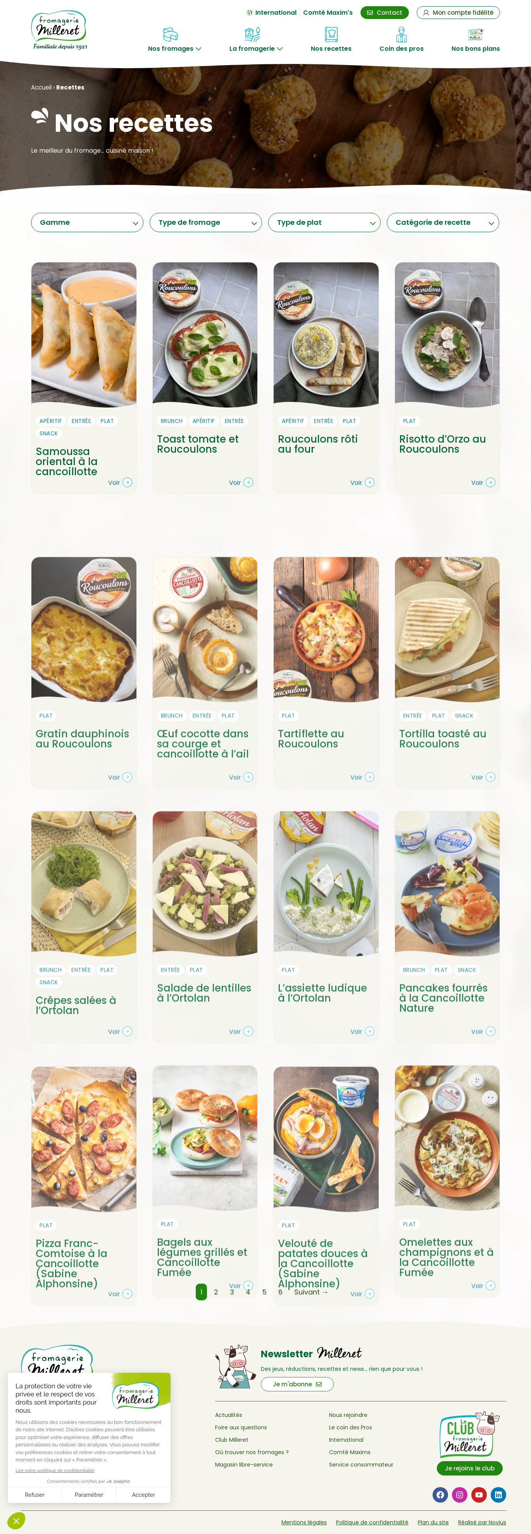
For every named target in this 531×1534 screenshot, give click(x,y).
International (346, 1440)
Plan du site (433, 1522)
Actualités (228, 1415)
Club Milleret (231, 1440)
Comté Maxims (350, 1452)
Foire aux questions (241, 1427)
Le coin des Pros (350, 1427)
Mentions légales (304, 1522)
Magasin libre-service (244, 1465)
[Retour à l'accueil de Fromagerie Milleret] (66, 30)
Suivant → (311, 1292)
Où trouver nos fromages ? (252, 1452)
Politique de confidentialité (372, 1522)
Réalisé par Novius (482, 1522)
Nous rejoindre (348, 1415)
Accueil (41, 87)
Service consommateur (361, 1465)
